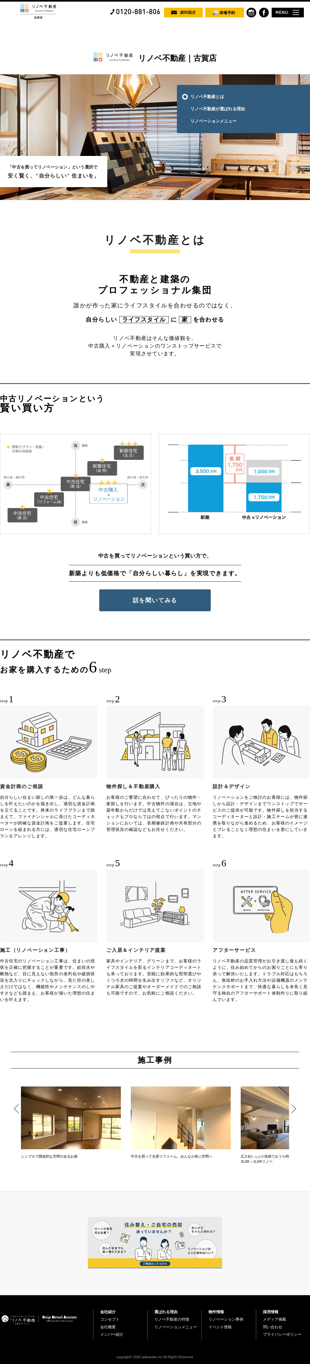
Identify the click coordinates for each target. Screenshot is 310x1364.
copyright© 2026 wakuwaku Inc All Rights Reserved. (155, 1357)
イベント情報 (220, 1327)
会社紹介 (108, 1312)
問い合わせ (272, 1327)
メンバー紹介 (111, 1334)
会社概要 (108, 1327)
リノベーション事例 (225, 1319)
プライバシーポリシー (282, 1334)
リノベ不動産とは (207, 96)
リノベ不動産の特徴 (171, 1319)
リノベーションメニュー (213, 121)
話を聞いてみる (155, 600)
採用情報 (270, 1312)
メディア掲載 (274, 1319)
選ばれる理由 (166, 1312)
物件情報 (216, 1312)
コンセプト (110, 1319)
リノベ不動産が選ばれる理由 (217, 108)
